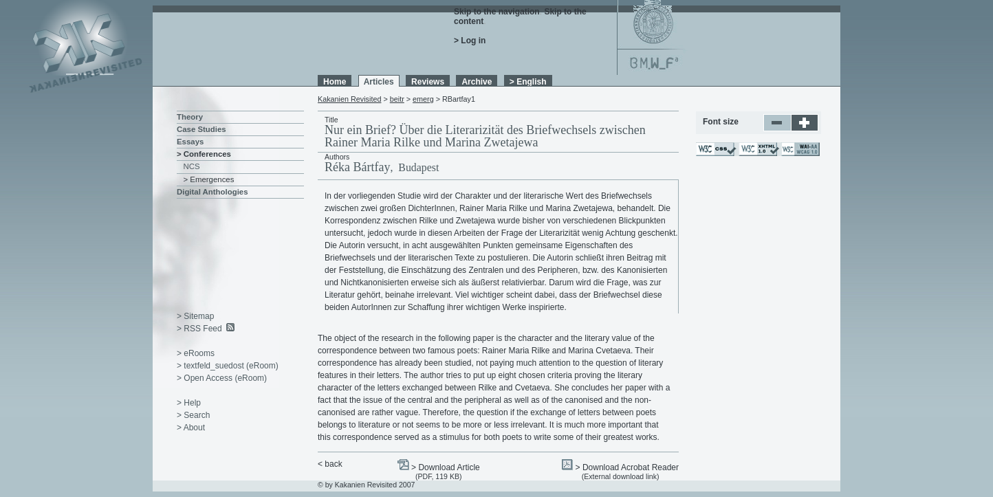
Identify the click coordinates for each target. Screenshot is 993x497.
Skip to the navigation (497, 11)
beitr (397, 99)
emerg (423, 99)
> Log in (469, 40)
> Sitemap (195, 316)
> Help (189, 403)
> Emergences (209, 179)
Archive (476, 82)
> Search (193, 415)
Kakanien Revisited (349, 99)
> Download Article (445, 467)
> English (528, 82)
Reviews (427, 82)
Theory (190, 117)
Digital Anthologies (212, 192)
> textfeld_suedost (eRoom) (228, 366)
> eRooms (196, 353)
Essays (190, 141)
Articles (379, 82)
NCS (192, 166)
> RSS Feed (199, 328)
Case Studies (201, 129)
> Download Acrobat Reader (627, 467)
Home (334, 82)
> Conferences (204, 154)
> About (191, 427)
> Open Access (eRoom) (222, 378)
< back (330, 464)
